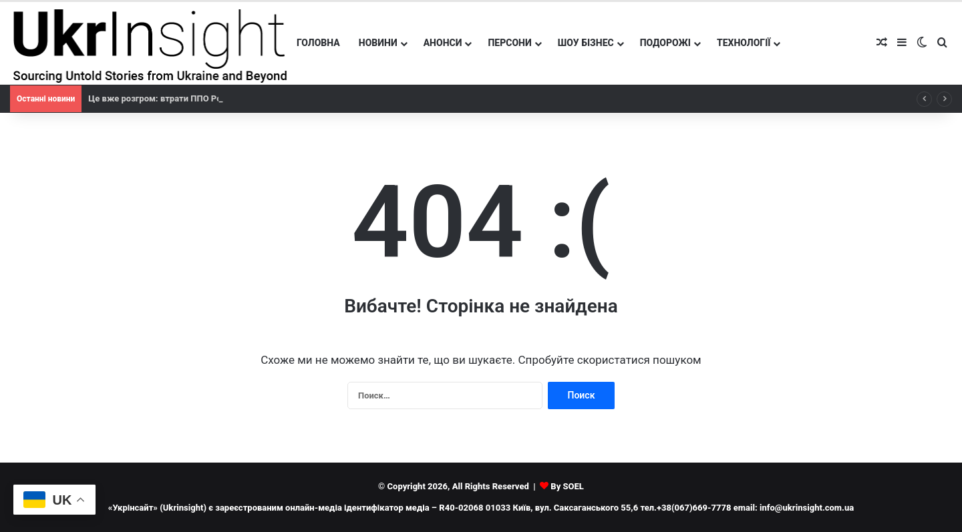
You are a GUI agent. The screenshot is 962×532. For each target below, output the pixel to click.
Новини (378, 42)
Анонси (443, 42)
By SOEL (567, 486)
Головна (318, 42)
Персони (509, 42)
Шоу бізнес (586, 42)
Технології (744, 42)
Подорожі (665, 42)
